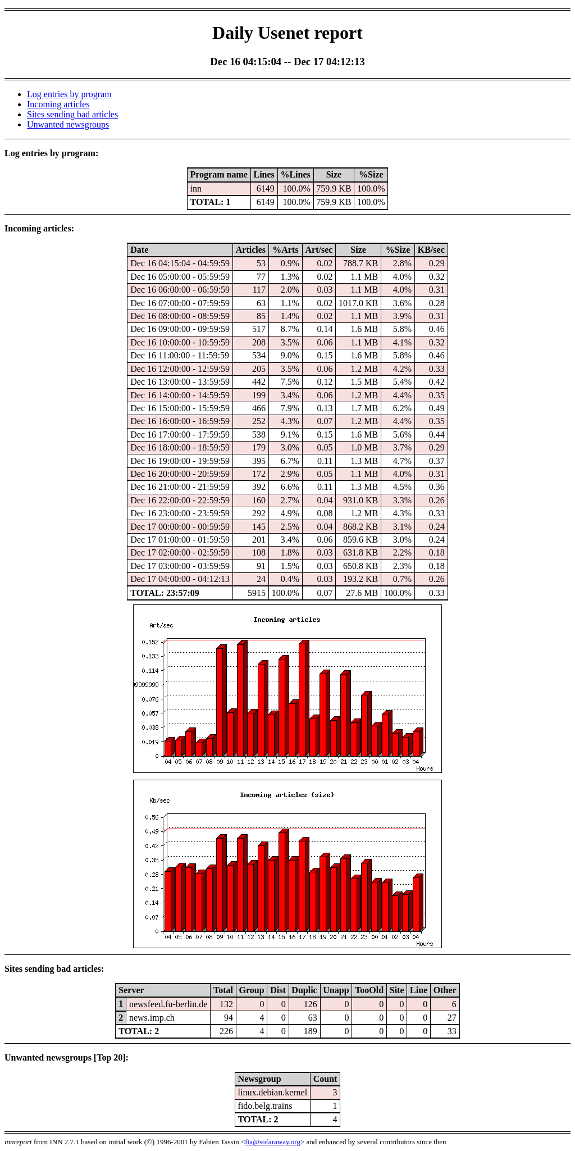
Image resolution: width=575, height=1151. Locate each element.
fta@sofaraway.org (272, 1142)
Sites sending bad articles (72, 114)
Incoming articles (58, 104)
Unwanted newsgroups (68, 124)
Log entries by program (69, 94)
